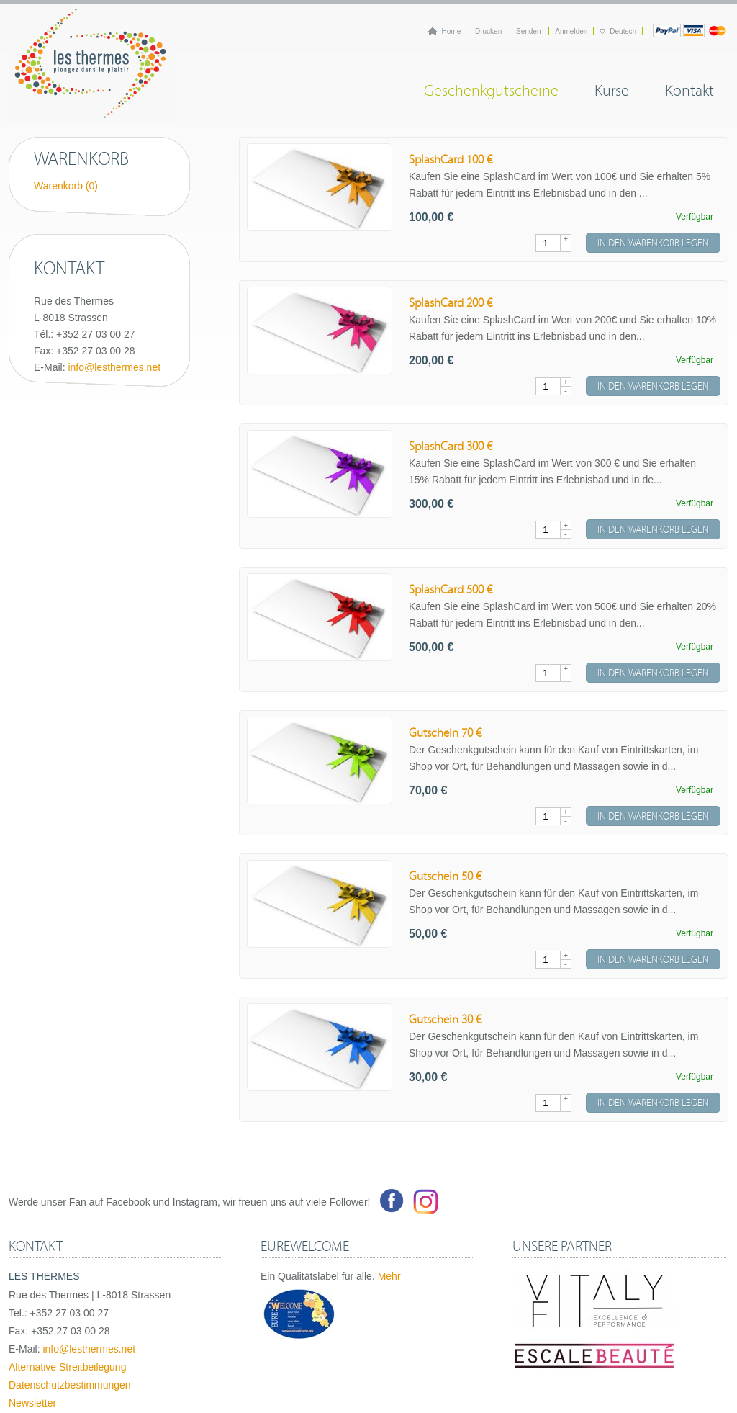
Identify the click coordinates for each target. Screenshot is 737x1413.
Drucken (489, 31)
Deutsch (623, 31)
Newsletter (32, 1403)
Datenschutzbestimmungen (70, 1385)
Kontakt (689, 89)
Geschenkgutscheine (491, 89)
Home (452, 31)
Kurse (611, 89)
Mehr (389, 1276)
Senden (529, 31)
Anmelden (571, 31)
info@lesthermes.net (114, 367)
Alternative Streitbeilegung (67, 1367)
